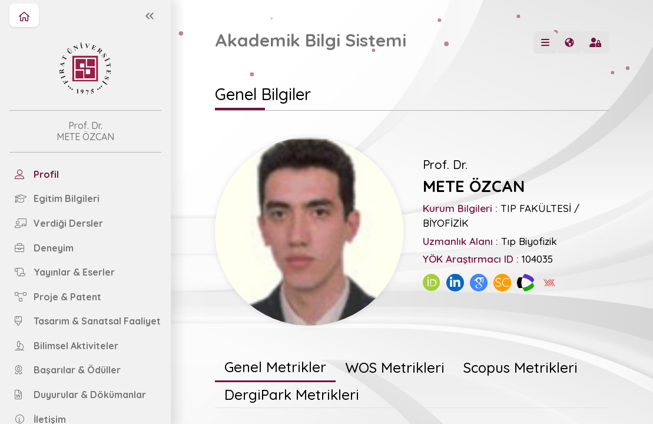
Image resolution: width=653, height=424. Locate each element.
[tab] (275, 368)
